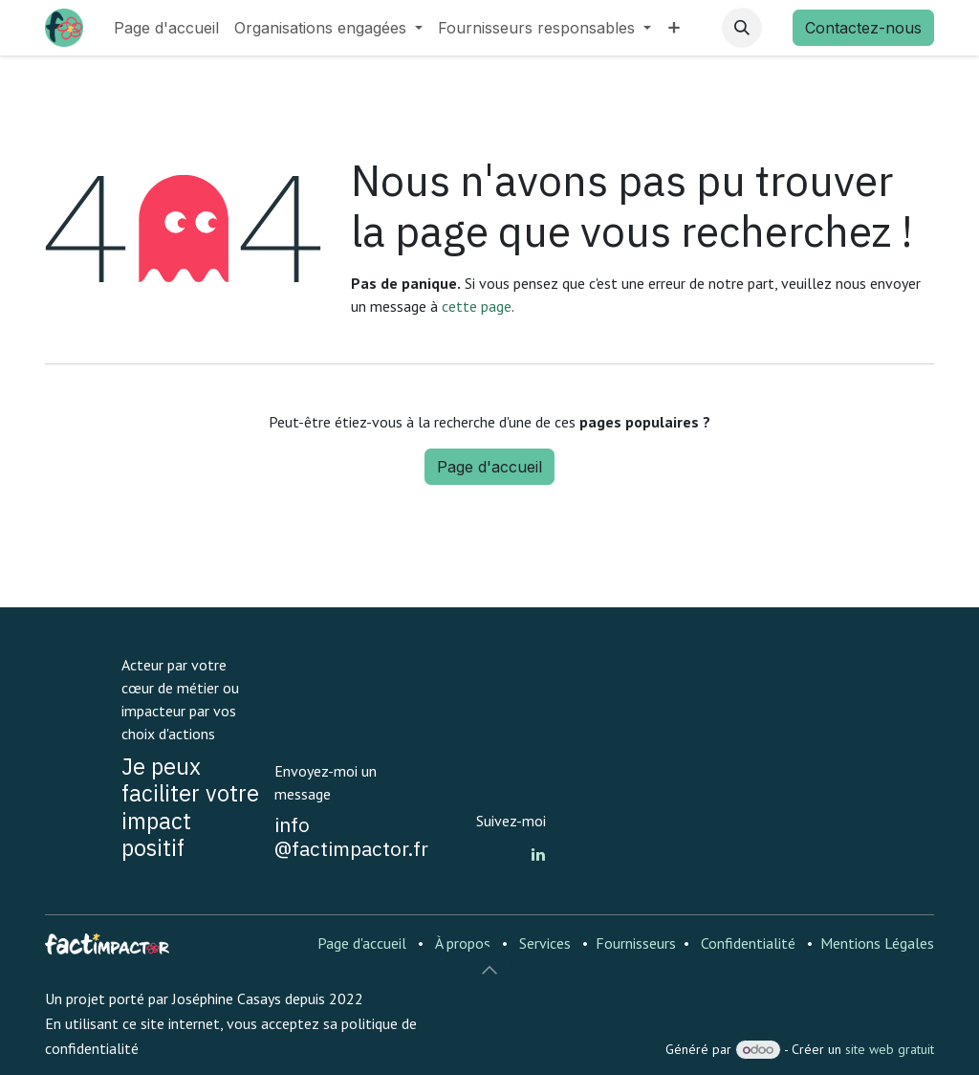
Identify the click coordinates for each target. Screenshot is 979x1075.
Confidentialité (748, 943)
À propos (462, 943)
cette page (476, 306)
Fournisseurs (636, 943)
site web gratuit (889, 1049)
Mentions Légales (877, 943)
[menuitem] (166, 28)
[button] (742, 28)
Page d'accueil (489, 466)
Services (545, 943)
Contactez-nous (863, 27)
